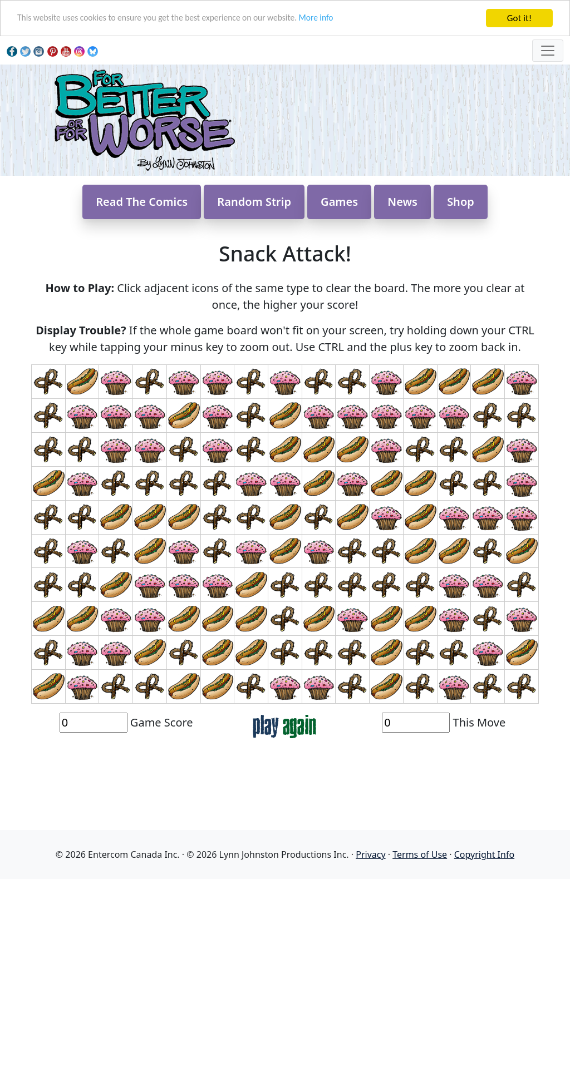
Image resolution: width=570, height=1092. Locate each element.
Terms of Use (419, 907)
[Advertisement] (285, 1010)
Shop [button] (460, 254)
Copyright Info (484, 907)
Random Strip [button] (254, 254)
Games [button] (339, 254)
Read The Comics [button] (142, 254)
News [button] (402, 254)
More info (345, 18)
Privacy (370, 907)
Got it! (519, 18)
